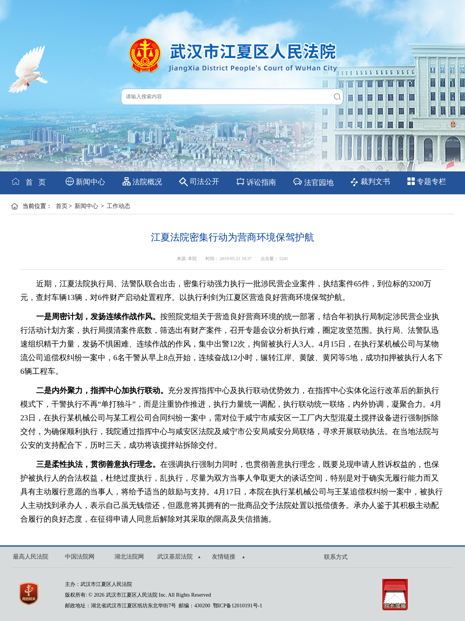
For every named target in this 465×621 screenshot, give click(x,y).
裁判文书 (370, 182)
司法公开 (199, 181)
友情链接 (228, 556)
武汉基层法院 (178, 556)
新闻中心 (85, 181)
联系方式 (336, 557)
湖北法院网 (129, 556)
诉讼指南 (256, 181)
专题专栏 (426, 181)
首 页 (28, 181)
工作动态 (118, 206)
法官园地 (313, 182)
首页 (62, 206)
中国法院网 (79, 556)
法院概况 (142, 181)
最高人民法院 (30, 556)
